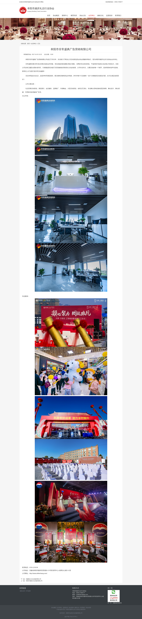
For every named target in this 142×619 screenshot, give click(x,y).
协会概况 (56, 15)
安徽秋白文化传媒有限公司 (33, 579)
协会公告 (83, 15)
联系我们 (118, 15)
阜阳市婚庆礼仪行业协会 (40, 8)
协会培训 (88, 607)
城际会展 (22, 591)
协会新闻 (71, 607)
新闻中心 (65, 15)
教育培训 (74, 15)
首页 (48, 15)
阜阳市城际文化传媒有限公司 (34, 581)
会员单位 (91, 15)
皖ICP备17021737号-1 (71, 616)
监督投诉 (109, 15)
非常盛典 (28, 591)
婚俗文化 (100, 15)
